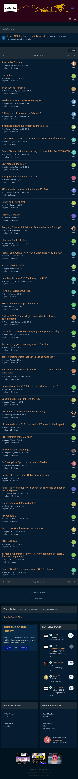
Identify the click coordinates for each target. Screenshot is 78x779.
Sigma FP (56, 676)
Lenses (55, 635)
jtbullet (6, 347)
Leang (6, 389)
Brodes (6, 294)
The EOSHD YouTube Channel (26, 36)
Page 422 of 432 (39, 55)
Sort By (72, 50)
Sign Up (24, 648)
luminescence (9, 335)
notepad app (57, 740)
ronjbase (7, 532)
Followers (39, 598)
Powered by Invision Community (39, 775)
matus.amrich (9, 129)
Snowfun (7, 617)
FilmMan (7, 506)
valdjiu (6, 180)
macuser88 (8, 142)
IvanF (6, 205)
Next (69, 55)
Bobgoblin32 (8, 453)
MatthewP (7, 415)
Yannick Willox (16, 617)
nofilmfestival (9, 465)
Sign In (8, 648)
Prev (8, 55)
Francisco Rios (9, 243)
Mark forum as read (39, 593)
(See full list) (53, 609)
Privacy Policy (43, 770)
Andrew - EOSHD (10, 91)
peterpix (7, 78)
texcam (6, 560)
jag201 (6, 256)
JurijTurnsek (56, 679)
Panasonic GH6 (58, 662)
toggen (6, 269)
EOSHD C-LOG (58, 687)
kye (53, 665)
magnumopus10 (10, 104)
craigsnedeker (9, 167)
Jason (6, 307)
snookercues (9, 65)
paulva (6, 402)
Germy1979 (8, 230)
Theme (32, 770)
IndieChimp (8, 572)
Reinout (7, 218)
